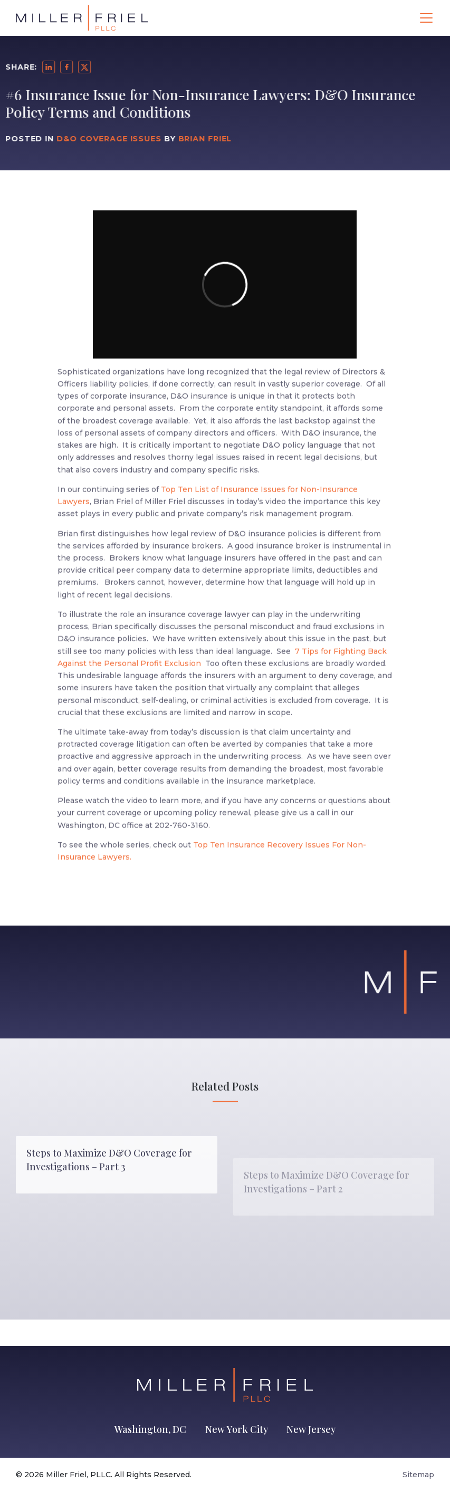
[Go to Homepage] (82, 18)
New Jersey (311, 1429)
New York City (236, 1429)
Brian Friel (185, 138)
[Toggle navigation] (426, 18)
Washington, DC (150, 1429)
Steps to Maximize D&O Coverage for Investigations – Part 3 (109, 1197)
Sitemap (418, 1474)
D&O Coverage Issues (89, 138)
